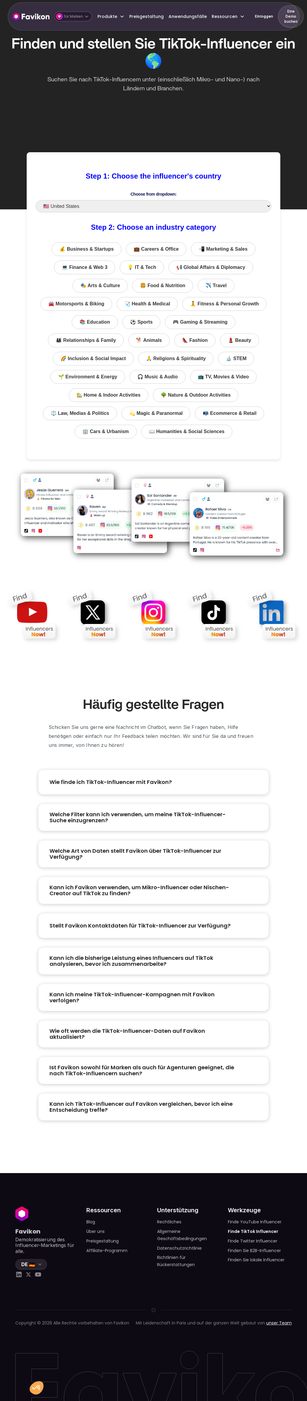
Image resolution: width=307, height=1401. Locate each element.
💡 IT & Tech (141, 267)
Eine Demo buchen (290, 16)
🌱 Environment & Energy (87, 376)
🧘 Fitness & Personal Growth (224, 303)
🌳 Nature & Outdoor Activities (196, 395)
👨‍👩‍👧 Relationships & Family (86, 340)
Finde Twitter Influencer (252, 1241)
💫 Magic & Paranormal (156, 413)
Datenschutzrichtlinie (179, 1248)
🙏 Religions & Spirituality (176, 358)
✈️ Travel (216, 285)
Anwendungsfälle (187, 16)
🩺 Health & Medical (147, 303)
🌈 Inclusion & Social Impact (93, 358)
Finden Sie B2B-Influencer (254, 1251)
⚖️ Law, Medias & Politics (80, 413)
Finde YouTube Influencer (255, 1222)
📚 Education (94, 322)
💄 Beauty (239, 340)
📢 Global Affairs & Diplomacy (210, 267)
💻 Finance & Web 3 (84, 267)
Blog (90, 1222)
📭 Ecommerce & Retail (229, 413)
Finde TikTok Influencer (253, 1231)
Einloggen (264, 16)
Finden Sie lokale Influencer (256, 1260)
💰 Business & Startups (86, 249)
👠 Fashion (195, 340)
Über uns (95, 1231)
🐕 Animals (149, 340)
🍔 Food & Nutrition (162, 285)
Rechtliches (169, 1222)
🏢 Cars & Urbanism (105, 431)
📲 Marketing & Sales (223, 249)
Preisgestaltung (146, 16)
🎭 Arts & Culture (100, 285)
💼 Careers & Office (156, 249)
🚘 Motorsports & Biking (76, 303)
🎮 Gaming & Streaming (200, 322)
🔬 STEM (236, 358)
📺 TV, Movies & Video (223, 376)
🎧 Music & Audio (157, 376)
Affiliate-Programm (106, 1251)
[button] (73, 16)
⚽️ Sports (141, 322)
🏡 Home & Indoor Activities (108, 395)
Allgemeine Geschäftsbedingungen (182, 1235)
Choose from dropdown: (153, 194)
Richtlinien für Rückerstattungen (176, 1261)
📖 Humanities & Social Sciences (187, 431)
